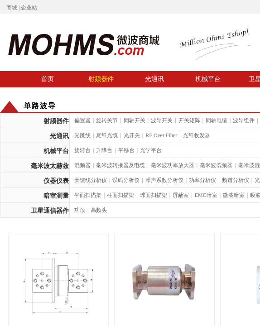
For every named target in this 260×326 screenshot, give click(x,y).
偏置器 (82, 120)
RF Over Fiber (161, 135)
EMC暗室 (206, 195)
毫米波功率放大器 (172, 165)
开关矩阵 (189, 120)
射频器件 (101, 78)
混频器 (82, 165)
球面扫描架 (153, 195)
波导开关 (162, 120)
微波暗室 (234, 195)
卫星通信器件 (50, 210)
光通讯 (154, 78)
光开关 (132, 135)
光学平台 (151, 150)
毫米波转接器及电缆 (120, 165)
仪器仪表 (56, 180)
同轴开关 (134, 120)
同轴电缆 (216, 120)
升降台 (104, 150)
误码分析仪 (126, 180)
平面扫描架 (87, 195)
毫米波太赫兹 (50, 166)
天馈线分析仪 (90, 180)
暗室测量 (56, 195)
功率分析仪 (202, 180)
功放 (79, 210)
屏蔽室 (181, 195)
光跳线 (82, 135)
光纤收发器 (196, 135)
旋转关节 (107, 120)
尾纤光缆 (107, 135)
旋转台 (82, 150)
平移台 (126, 150)
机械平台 (208, 78)
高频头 (99, 210)
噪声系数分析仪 (164, 180)
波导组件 (244, 120)
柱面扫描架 (120, 195)
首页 (47, 78)
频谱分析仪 (235, 180)
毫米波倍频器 (216, 165)
